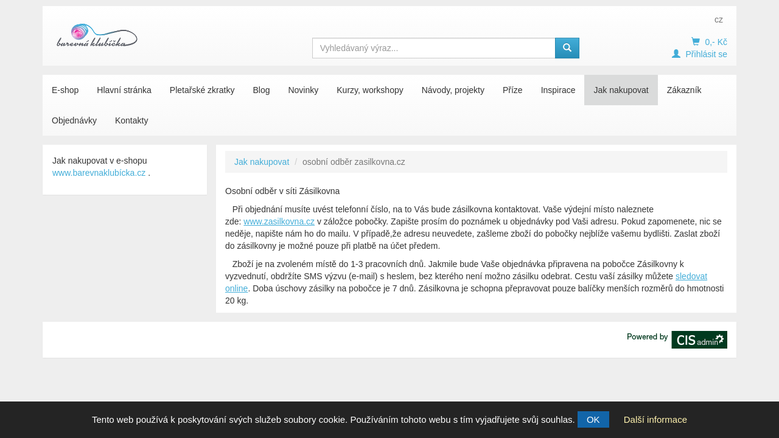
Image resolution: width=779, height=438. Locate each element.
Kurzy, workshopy (370, 90)
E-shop (65, 90)
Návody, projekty (453, 90)
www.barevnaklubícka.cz (98, 173)
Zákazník (684, 90)
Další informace (655, 419)
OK (593, 419)
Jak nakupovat (620, 90)
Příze (513, 90)
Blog (261, 90)
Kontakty (131, 120)
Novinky (303, 90)
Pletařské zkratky (202, 90)
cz (718, 19)
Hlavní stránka (124, 90)
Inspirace (558, 90)
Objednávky (74, 120)
